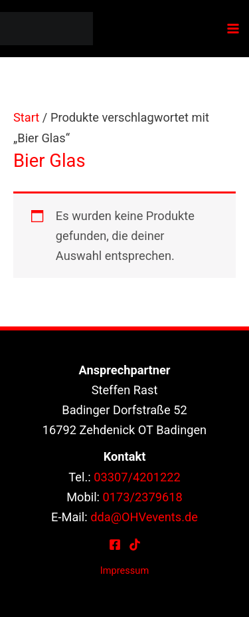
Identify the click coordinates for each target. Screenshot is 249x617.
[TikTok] (135, 545)
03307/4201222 (137, 477)
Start (26, 117)
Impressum (124, 570)
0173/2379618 (143, 497)
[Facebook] (115, 545)
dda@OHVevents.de (144, 517)
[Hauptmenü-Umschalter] (233, 29)
